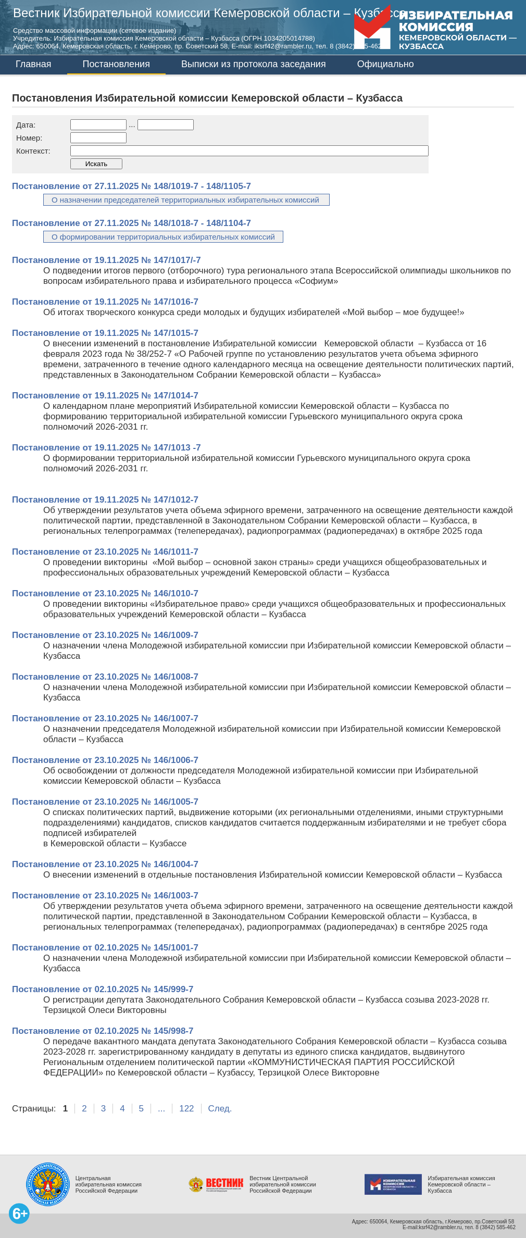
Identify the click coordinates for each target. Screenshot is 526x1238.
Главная (34, 64)
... (161, 1109)
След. (220, 1109)
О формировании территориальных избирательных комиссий (163, 236)
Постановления (116, 64)
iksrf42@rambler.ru (283, 46)
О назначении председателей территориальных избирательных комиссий (186, 199)
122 (186, 1109)
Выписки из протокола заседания (253, 64)
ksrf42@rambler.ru (440, 1227)
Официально (385, 64)
